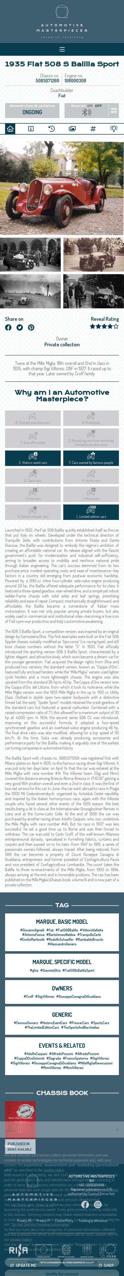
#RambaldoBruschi (89, 939)
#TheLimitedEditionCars (42, 1027)
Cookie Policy (64, 1220)
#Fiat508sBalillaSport (78, 970)
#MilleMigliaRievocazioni (95, 1063)
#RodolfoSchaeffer (60, 939)
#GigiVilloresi (44, 996)
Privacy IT (43, 1220)
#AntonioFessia (33, 934)
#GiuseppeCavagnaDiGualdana (78, 996)
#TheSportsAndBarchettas (80, 1027)
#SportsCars (100, 1023)
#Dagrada (53, 1058)
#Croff (28, 996)
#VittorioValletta (91, 930)
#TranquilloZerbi (89, 934)
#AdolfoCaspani (35, 1054)
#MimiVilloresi (51, 1067)
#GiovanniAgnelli (32, 930)
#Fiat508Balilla (66, 930)
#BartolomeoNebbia (60, 934)
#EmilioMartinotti (32, 939)
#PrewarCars (79, 1023)
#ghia (34, 970)
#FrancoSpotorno (75, 1058)
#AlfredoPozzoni (61, 1054)
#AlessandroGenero (62, 944)
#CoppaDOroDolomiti (29, 1058)
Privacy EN (24, 1220)
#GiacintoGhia (50, 970)
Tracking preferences (93, 1220)
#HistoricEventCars (53, 1023)
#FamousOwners (26, 1023)
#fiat (50, 930)
